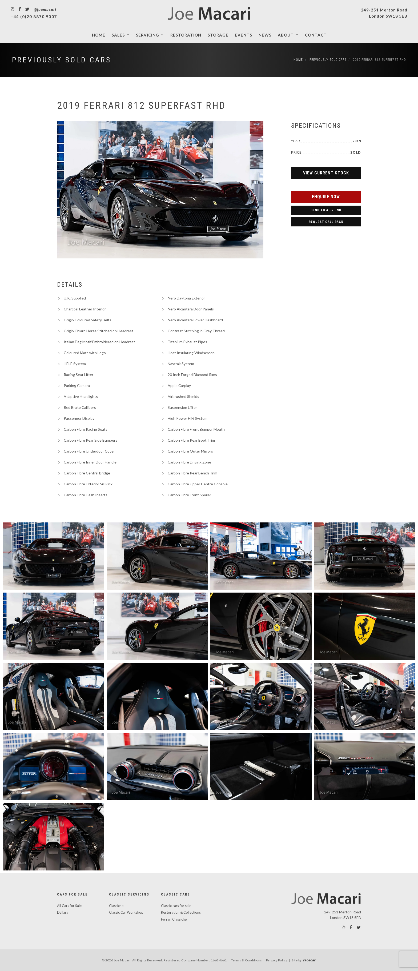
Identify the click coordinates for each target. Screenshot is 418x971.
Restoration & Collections (181, 912)
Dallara (62, 912)
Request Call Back (326, 222)
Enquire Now (326, 196)
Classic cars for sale (176, 906)
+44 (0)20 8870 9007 (34, 16)
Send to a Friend (326, 210)
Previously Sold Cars (61, 59)
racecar (309, 960)
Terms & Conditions (246, 960)
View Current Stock (326, 172)
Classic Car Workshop (126, 912)
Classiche (116, 906)
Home (298, 60)
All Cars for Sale (69, 906)
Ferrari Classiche (174, 919)
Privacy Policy (276, 960)
